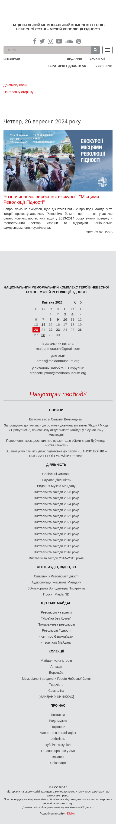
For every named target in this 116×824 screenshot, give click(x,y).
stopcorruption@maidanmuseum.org (58, 373)
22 (51, 330)
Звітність (58, 739)
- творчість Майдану (56, 642)
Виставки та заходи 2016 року (56, 552)
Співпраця (58, 763)
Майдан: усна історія (56, 660)
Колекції (56, 651)
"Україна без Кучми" (56, 618)
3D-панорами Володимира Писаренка (56, 588)
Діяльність (56, 465)
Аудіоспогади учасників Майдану (56, 582)
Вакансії (58, 757)
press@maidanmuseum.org (58, 361)
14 (43, 324)
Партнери (58, 727)
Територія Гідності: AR (67, 66)
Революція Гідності (56, 630)
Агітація (56, 666)
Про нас (58, 705)
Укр (98, 66)
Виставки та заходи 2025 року (56, 498)
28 (43, 335)
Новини (56, 410)
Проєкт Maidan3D (56, 594)
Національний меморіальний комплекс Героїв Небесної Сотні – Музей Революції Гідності (57, 27)
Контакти (58, 715)
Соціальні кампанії (56, 474)
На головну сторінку (18, 92)
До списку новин (15, 85)
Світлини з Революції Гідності (56, 576)
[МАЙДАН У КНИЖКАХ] (56, 697)
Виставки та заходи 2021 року (56, 522)
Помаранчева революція (56, 624)
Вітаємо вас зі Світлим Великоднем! (56, 419)
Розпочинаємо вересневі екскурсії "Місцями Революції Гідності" (51, 199)
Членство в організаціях (58, 733)
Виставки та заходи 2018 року (56, 540)
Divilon (71, 813)
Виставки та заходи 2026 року (56, 492)
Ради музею (58, 721)
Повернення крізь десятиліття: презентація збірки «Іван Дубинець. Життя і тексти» (56, 443)
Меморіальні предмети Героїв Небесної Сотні (56, 678)
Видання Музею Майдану (56, 486)
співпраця (12, 59)
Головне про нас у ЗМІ (58, 751)
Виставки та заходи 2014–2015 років (56, 558)
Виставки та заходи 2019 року (56, 534)
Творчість (56, 684)
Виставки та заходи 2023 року (56, 510)
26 (80, 330)
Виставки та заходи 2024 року (56, 504)
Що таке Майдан (56, 603)
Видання (74, 58)
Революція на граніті (56, 612)
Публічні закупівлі (58, 745)
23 (58, 330)
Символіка (56, 690)
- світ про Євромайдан (56, 636)
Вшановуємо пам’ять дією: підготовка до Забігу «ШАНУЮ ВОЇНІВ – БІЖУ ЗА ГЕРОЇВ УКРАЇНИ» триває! (56, 453)
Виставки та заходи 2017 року (56, 546)
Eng (109, 66)
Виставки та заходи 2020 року (56, 528)
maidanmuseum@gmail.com (58, 349)
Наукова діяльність (56, 480)
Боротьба (56, 672)
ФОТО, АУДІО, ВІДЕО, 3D (56, 567)
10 (65, 319)
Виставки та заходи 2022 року (56, 516)
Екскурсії (97, 58)
